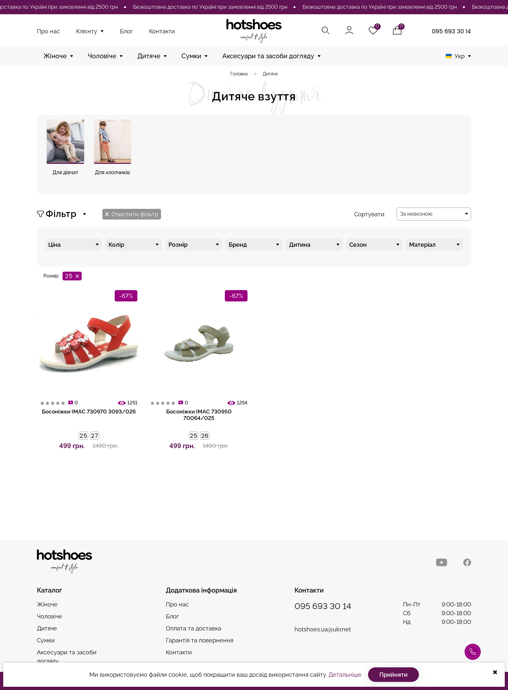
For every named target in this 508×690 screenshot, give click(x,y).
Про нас (48, 31)
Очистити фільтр (131, 214)
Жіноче (55, 56)
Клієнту (86, 31)
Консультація (472, 655)
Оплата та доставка (193, 628)
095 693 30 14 (451, 31)
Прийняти (393, 674)
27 (94, 436)
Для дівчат (65, 172)
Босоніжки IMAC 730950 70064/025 (199, 414)
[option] (214, 7)
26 (204, 436)
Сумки (191, 56)
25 (83, 436)
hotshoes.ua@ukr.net (322, 629)
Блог (126, 31)
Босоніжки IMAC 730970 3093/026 (89, 411)
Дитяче (148, 56)
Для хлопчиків (112, 172)
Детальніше (345, 674)
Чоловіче (102, 56)
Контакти (162, 31)
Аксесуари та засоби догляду (268, 56)
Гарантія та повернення (199, 640)
